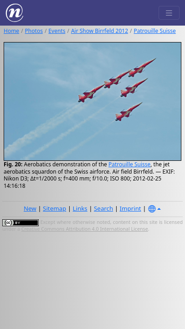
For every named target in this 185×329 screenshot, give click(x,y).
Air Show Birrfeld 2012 (99, 31)
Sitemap (54, 208)
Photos (34, 31)
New (30, 208)
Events (56, 31)
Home (11, 31)
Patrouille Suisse (155, 31)
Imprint (130, 208)
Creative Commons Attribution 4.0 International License (84, 229)
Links (80, 208)
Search (103, 208)
